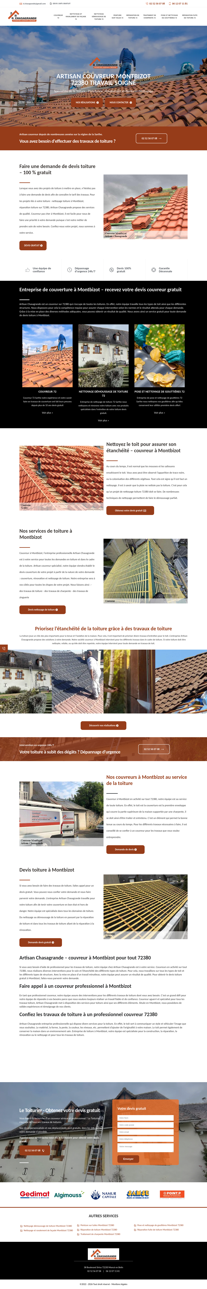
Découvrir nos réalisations (104, 725)
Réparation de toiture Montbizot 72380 (98, 1229)
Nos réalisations (87, 102)
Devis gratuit (33, 245)
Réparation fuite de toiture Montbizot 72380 (158, 1229)
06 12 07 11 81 (178, 3)
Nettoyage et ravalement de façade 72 (76, 16)
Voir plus (47, 412)
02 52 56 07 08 (155, 3)
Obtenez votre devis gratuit (130, 510)
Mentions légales (119, 1284)
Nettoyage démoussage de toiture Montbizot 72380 (48, 1226)
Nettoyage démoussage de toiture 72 (99, 16)
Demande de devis (126, 849)
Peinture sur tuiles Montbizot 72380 (97, 1225)
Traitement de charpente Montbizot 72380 (100, 1234)
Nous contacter (121, 102)
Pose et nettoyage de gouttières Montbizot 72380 (160, 1225)
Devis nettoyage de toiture (43, 609)
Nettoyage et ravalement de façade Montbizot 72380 (48, 1230)
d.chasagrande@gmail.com (32, 3)
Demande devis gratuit (41, 942)
